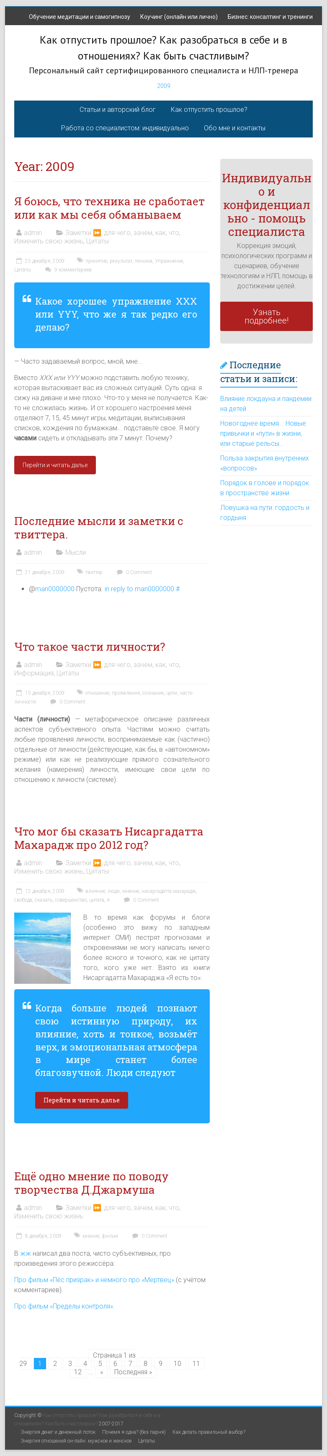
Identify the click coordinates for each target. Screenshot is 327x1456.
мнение (130, 891)
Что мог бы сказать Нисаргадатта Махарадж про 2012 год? (108, 838)
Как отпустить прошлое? (209, 110)
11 (196, 1364)
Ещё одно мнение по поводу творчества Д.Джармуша (91, 1183)
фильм (110, 1236)
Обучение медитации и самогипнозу (79, 16)
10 (177, 1364)
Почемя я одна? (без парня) (134, 1432)
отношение (97, 693)
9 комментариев (67, 270)
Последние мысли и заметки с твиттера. (98, 527)
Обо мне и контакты (234, 128)
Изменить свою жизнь (48, 241)
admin (33, 233)
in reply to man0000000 (139, 589)
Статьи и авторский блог (118, 110)
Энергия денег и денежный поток (58, 1432)
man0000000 (55, 589)
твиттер (94, 572)
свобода (23, 900)
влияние (95, 891)
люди (114, 891)
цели (171, 693)
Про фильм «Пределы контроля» (63, 1306)
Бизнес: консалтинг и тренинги (270, 16)
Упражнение (169, 261)
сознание (153, 693)
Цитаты (97, 241)
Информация (34, 673)
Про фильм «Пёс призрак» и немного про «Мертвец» (94, 1280)
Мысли (75, 552)
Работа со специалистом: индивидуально (125, 128)
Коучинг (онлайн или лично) (179, 16)
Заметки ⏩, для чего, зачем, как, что (122, 233)
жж (25, 1253)
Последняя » (133, 1372)
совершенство (71, 900)
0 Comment (133, 572)
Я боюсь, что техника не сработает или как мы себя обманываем (109, 208)
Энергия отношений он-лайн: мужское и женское (76, 1441)
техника (143, 261)
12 (78, 1372)
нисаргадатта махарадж (169, 891)
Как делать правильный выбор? (209, 1432)
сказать (43, 900)
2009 (163, 86)
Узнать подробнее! (266, 316)
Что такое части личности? (89, 646)
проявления (126, 693)
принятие (96, 261)
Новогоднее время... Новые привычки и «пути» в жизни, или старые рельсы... (263, 433)
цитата (96, 900)
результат (121, 261)
